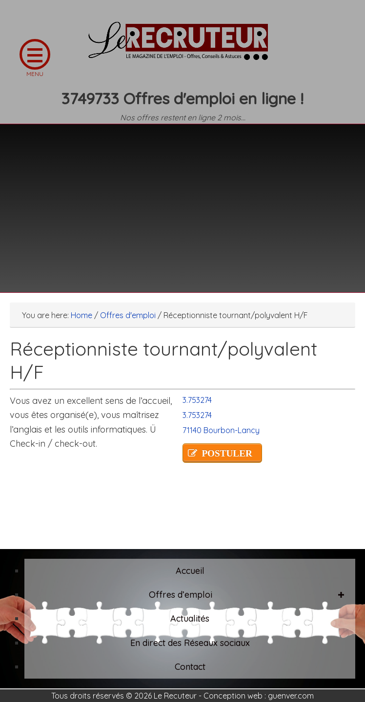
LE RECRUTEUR (182, 46)
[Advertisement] (182, 202)
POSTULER (227, 453)
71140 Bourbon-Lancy (221, 430)
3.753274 (197, 400)
